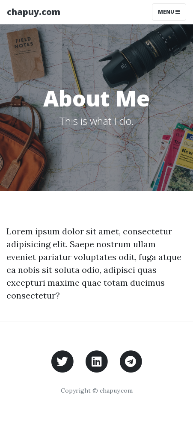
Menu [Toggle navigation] (169, 11)
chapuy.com (33, 12)
